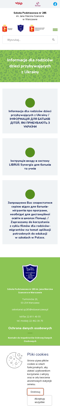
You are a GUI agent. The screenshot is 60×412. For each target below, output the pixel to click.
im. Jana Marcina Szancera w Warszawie (30, 16)
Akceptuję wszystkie (40, 400)
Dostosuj (35, 391)
